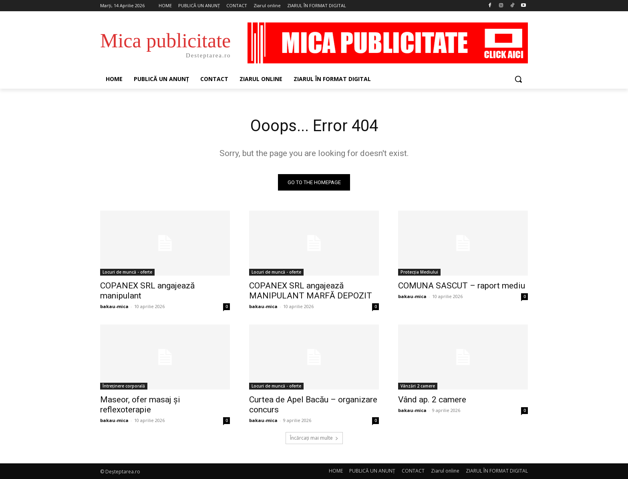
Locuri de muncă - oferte (127, 272)
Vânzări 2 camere (418, 386)
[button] (518, 79)
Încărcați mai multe (314, 437)
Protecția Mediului (419, 272)
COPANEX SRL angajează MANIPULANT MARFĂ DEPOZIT (310, 290)
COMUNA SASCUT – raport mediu (461, 285)
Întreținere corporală (124, 386)
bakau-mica (114, 306)
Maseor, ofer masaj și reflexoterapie (140, 404)
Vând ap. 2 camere (432, 399)
